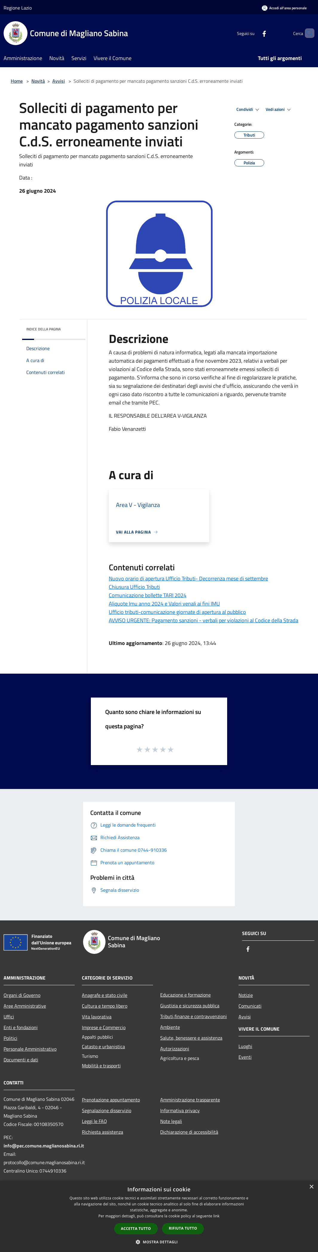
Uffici (9, 1016)
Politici (10, 1038)
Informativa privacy (180, 1110)
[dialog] (159, 1216)
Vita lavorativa (96, 1016)
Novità (38, 81)
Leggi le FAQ (94, 1121)
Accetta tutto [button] (136, 1228)
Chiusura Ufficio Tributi (134, 587)
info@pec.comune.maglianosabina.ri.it (44, 1145)
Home (17, 81)
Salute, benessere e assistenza (191, 1037)
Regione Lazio (18, 7)
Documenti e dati (21, 1059)
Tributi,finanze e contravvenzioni (193, 1016)
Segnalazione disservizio (106, 1110)
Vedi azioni (279, 109)
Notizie (246, 995)
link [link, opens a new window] (216, 1216)
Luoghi (245, 1046)
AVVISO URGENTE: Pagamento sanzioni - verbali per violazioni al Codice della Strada (203, 620)
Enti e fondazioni (21, 1027)
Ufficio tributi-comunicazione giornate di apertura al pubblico (177, 612)
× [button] (311, 1187)
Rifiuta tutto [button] (183, 1228)
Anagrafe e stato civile (104, 995)
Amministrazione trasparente (190, 1099)
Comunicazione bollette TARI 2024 (147, 595)
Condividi (248, 109)
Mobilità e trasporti (101, 1065)
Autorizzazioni (174, 1048)
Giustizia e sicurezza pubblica (189, 1005)
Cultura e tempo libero (104, 1005)
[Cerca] (307, 33)
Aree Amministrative (25, 1005)
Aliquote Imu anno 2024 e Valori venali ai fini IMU (164, 604)
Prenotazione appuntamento (111, 1099)
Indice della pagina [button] (43, 329)
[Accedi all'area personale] (284, 8)
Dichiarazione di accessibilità (189, 1131)
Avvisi (58, 81)
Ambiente (170, 1027)
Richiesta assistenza (102, 1131)
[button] (159, 1242)
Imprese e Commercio (104, 1027)
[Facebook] (254, 33)
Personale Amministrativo (30, 1048)
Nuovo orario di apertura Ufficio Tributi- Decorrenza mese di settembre (188, 578)
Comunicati (250, 1005)
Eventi (245, 1057)
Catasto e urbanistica (103, 1046)
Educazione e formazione (185, 994)
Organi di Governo (22, 995)
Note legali (171, 1121)
